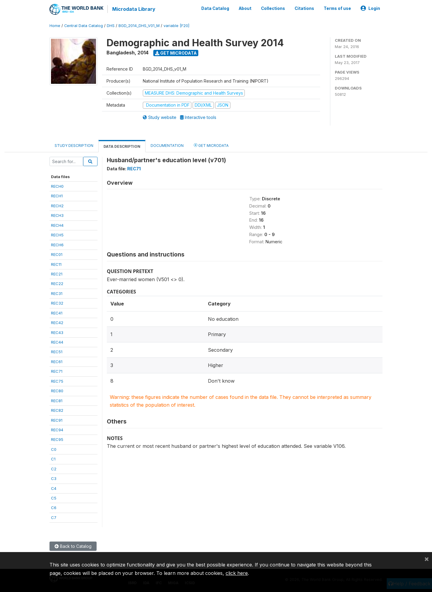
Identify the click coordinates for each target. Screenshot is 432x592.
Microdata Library (133, 9)
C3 (53, 478)
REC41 (56, 312)
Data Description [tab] (122, 146)
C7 (53, 517)
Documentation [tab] (167, 145)
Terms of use (337, 8)
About (245, 8)
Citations (304, 8)
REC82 (57, 410)
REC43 (57, 332)
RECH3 (57, 215)
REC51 (56, 351)
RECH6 (57, 244)
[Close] (426, 558)
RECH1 (57, 195)
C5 (53, 497)
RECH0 (57, 186)
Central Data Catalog (83, 25)
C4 (53, 488)
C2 (53, 468)
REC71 (56, 371)
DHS (111, 25)
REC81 (56, 400)
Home (55, 25)
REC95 (57, 439)
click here (237, 573)
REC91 (56, 419)
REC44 (57, 341)
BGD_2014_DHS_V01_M (139, 25)
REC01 (56, 254)
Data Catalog (215, 8)
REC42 (57, 322)
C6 (53, 507)
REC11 (56, 264)
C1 (53, 458)
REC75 (57, 380)
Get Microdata (176, 52)
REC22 (57, 283)
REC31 (56, 293)
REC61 (56, 361)
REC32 (57, 302)
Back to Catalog (73, 546)
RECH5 (57, 234)
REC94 (57, 429)
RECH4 (57, 225)
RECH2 (57, 205)
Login (370, 8)
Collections (273, 8)
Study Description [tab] (74, 145)
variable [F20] (176, 25)
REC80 (57, 390)
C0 (53, 449)
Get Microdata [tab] (211, 144)
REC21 (56, 273)
